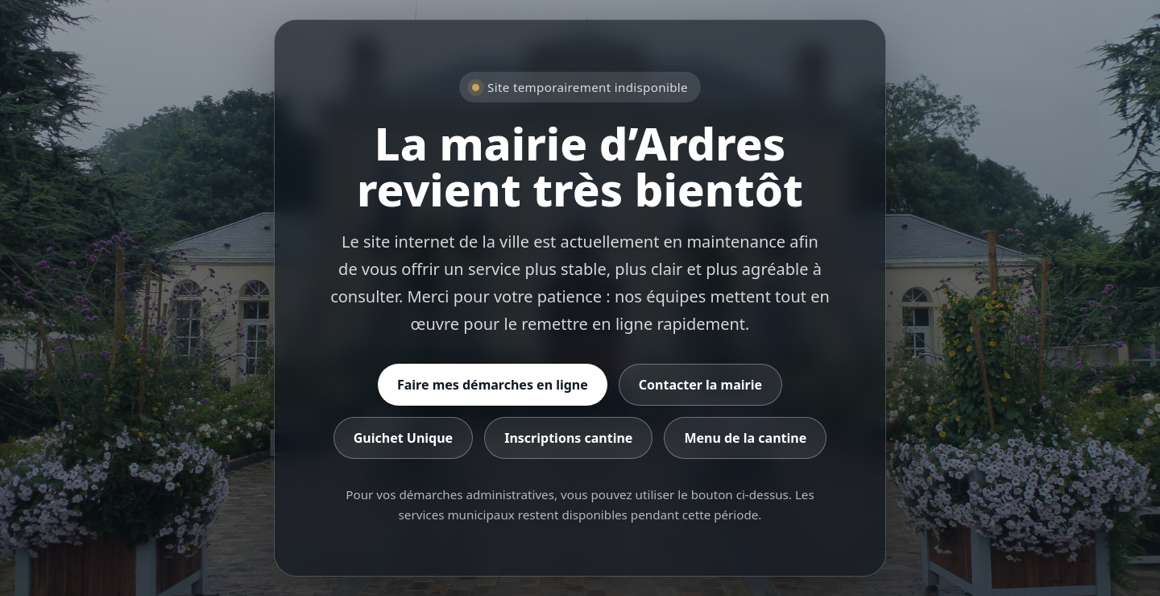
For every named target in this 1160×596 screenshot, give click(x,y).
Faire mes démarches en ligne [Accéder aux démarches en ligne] (492, 385)
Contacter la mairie (700, 385)
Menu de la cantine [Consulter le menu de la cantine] (745, 438)
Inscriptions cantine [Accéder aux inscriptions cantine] (568, 438)
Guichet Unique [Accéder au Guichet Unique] (403, 438)
